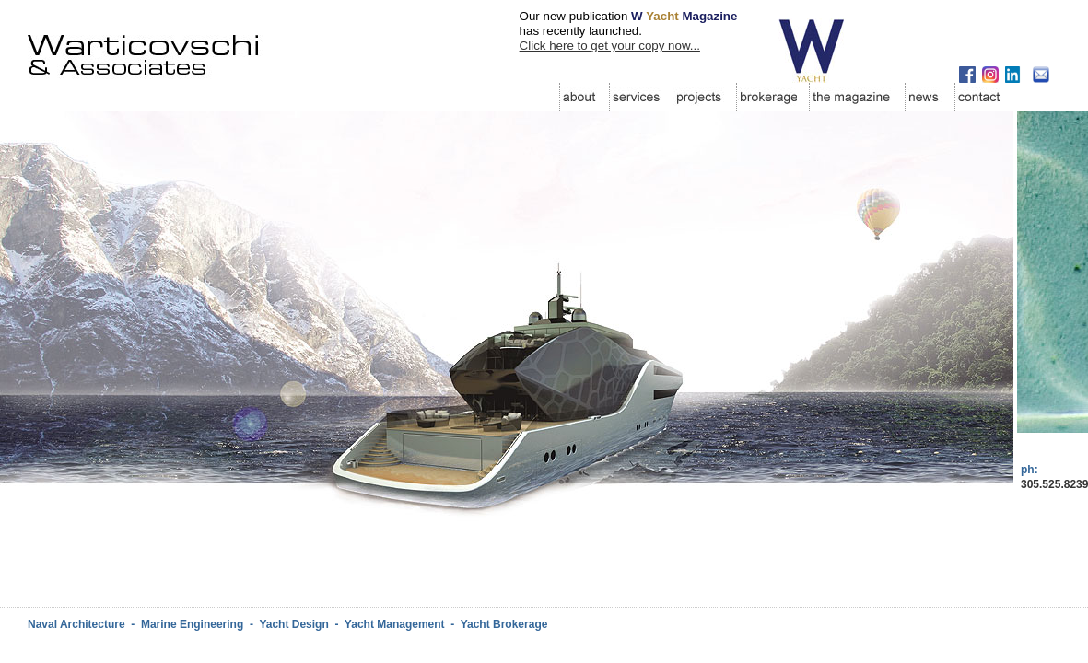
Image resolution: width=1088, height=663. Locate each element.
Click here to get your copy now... (610, 45)
